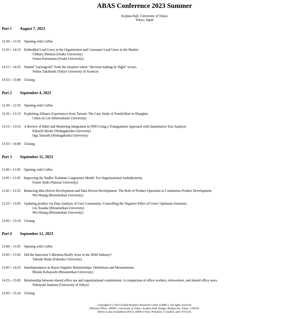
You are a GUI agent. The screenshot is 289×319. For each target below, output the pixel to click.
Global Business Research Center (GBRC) (144, 304)
